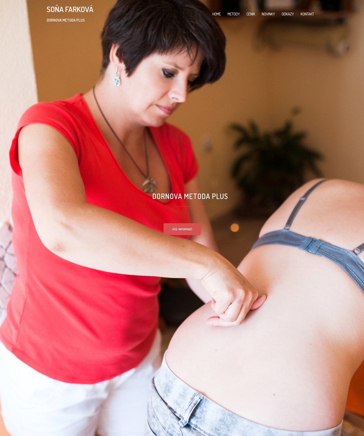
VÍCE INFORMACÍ (182, 229)
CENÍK (251, 14)
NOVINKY (268, 14)
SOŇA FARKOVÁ (70, 9)
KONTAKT (307, 14)
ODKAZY (288, 14)
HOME (216, 14)
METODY (234, 14)
